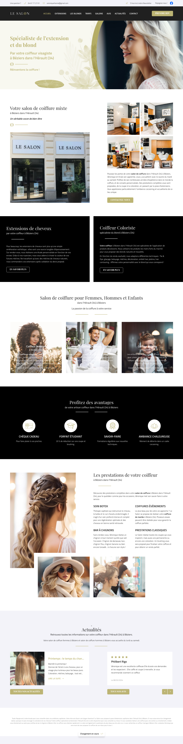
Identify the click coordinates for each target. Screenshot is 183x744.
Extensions (60, 13)
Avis (109, 13)
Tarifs (88, 13)
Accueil (47, 13)
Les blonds (75, 13)
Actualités (120, 13)
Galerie (99, 13)
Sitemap (97, 740)
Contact (133, 13)
